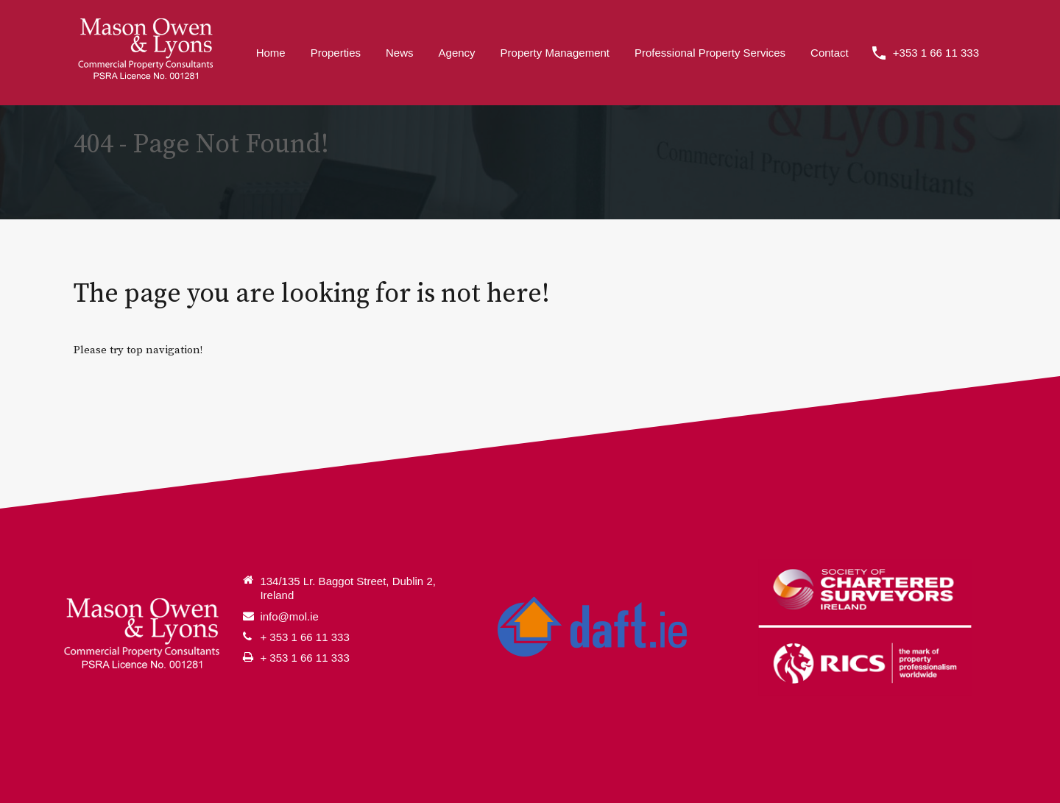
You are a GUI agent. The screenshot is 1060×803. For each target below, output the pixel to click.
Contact (829, 52)
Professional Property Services (710, 52)
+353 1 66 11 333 (936, 52)
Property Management (555, 52)
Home (271, 52)
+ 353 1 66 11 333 (304, 637)
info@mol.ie (289, 616)
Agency (457, 52)
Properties (336, 52)
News (400, 52)
